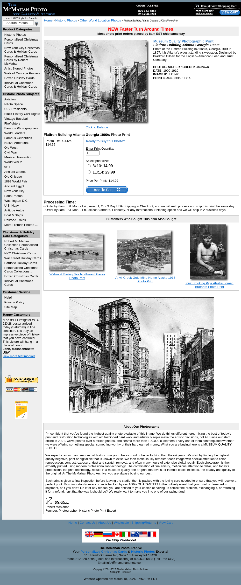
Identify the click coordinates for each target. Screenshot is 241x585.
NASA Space (13, 104)
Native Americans (16, 143)
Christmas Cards (20, 253)
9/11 (7, 167)
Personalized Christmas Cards (103, 551)
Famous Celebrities (18, 138)
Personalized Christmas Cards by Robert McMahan (21, 60)
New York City (14, 191)
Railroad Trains (15, 220)
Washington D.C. (16, 200)
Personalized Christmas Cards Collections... (21, 269)
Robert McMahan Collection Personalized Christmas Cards (21, 244)
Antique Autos (14, 210)
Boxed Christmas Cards (21, 276)
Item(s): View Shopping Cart (216, 6)
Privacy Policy (14, 302)
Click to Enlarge (96, 127)
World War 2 (13, 162)
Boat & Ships (13, 215)
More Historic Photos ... (21, 225)
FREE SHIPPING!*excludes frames (205, 12)
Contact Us (87, 522)
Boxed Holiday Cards (19, 78)
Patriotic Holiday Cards (20, 263)
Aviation (10, 99)
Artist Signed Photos (19, 68)
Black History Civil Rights (22, 114)
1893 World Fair (15, 181)
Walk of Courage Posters (22, 73)
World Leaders (14, 133)
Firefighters (12, 123)
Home (48, 20)
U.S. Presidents (15, 109)
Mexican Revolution (18, 157)
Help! (8, 297)
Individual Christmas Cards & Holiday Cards (20, 84)
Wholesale (121, 522)
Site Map (10, 307)
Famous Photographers (21, 128)
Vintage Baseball (16, 118)
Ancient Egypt (14, 186)
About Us (104, 522)
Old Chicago (13, 176)
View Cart (166, 522)
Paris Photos (13, 196)
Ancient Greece (15, 172)
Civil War (10, 152)
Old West (11, 147)
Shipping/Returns (143, 522)
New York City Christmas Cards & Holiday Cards (22, 49)
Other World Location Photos (100, 20)
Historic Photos (15, 34)
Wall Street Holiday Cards (22, 258)
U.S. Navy (11, 205)
